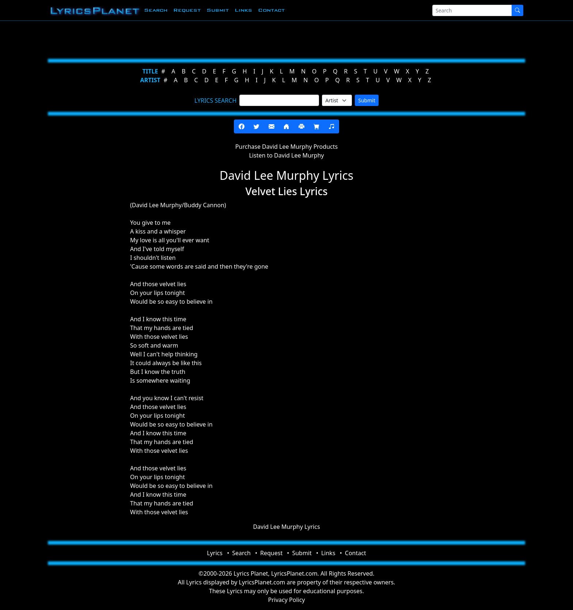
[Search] (472, 10)
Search (155, 10)
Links (243, 10)
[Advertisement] (251, 38)
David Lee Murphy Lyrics (286, 527)
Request (187, 10)
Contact (271, 10)
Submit (217, 10)
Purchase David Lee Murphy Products (286, 147)
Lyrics (215, 553)
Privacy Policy (286, 600)
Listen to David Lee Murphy (286, 155)
